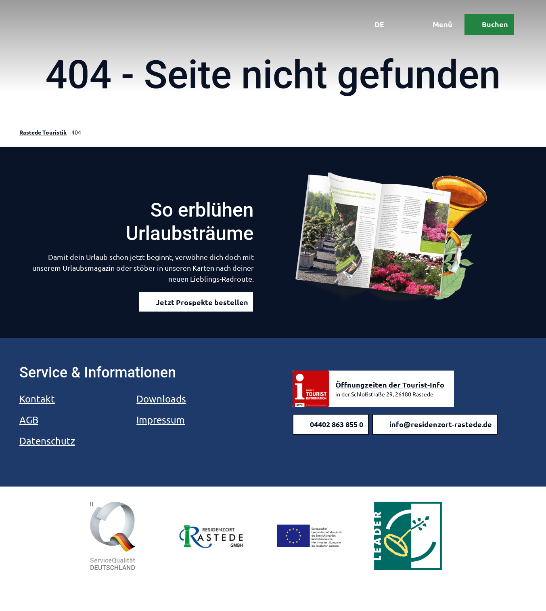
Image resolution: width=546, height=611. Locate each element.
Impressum (160, 420)
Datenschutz (47, 441)
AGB (28, 420)
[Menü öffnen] (436, 24)
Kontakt (37, 399)
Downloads (161, 399)
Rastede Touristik (43, 132)
